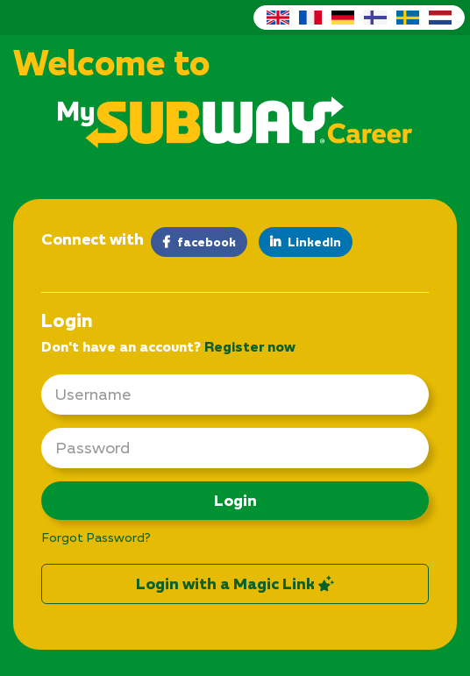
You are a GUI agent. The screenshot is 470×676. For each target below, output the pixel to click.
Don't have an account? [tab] (168, 346)
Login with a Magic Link (235, 583)
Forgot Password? (96, 537)
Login (235, 500)
